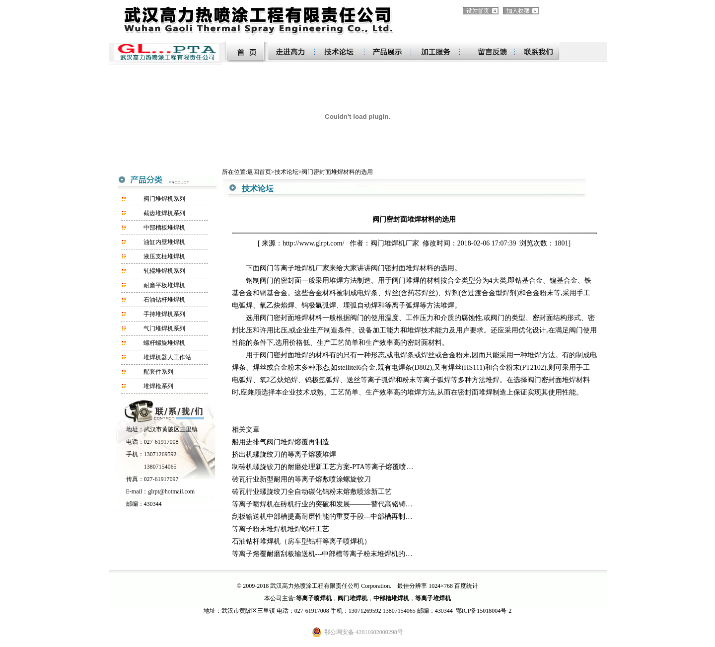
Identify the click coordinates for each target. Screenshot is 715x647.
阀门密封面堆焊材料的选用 (337, 171)
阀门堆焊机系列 (164, 198)
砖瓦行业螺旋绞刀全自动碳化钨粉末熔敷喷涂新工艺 (312, 491)
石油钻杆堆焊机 (164, 299)
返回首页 (259, 171)
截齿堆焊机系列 (164, 213)
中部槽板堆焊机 (164, 227)
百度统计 (466, 585)
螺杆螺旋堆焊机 (164, 342)
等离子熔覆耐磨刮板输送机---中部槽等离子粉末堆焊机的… (322, 554)
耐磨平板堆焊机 (164, 285)
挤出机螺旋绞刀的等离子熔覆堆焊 (284, 454)
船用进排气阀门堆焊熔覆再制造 (280, 442)
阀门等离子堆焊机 (287, 268)
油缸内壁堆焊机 (164, 242)
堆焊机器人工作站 (167, 357)
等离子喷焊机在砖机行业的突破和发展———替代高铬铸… (322, 504)
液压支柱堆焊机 (164, 256)
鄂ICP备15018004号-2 (484, 610)
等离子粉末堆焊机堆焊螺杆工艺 (280, 529)
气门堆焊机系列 (164, 328)
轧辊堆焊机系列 (164, 270)
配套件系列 (158, 371)
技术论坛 (286, 171)
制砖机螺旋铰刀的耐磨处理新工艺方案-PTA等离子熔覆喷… (323, 467)
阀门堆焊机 (387, 243)
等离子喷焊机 (314, 598)
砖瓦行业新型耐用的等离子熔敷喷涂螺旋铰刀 (301, 479)
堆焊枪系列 (158, 386)
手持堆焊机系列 (164, 314)
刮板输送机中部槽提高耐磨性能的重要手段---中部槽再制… (322, 516)
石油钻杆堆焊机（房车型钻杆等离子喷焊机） (301, 541)
